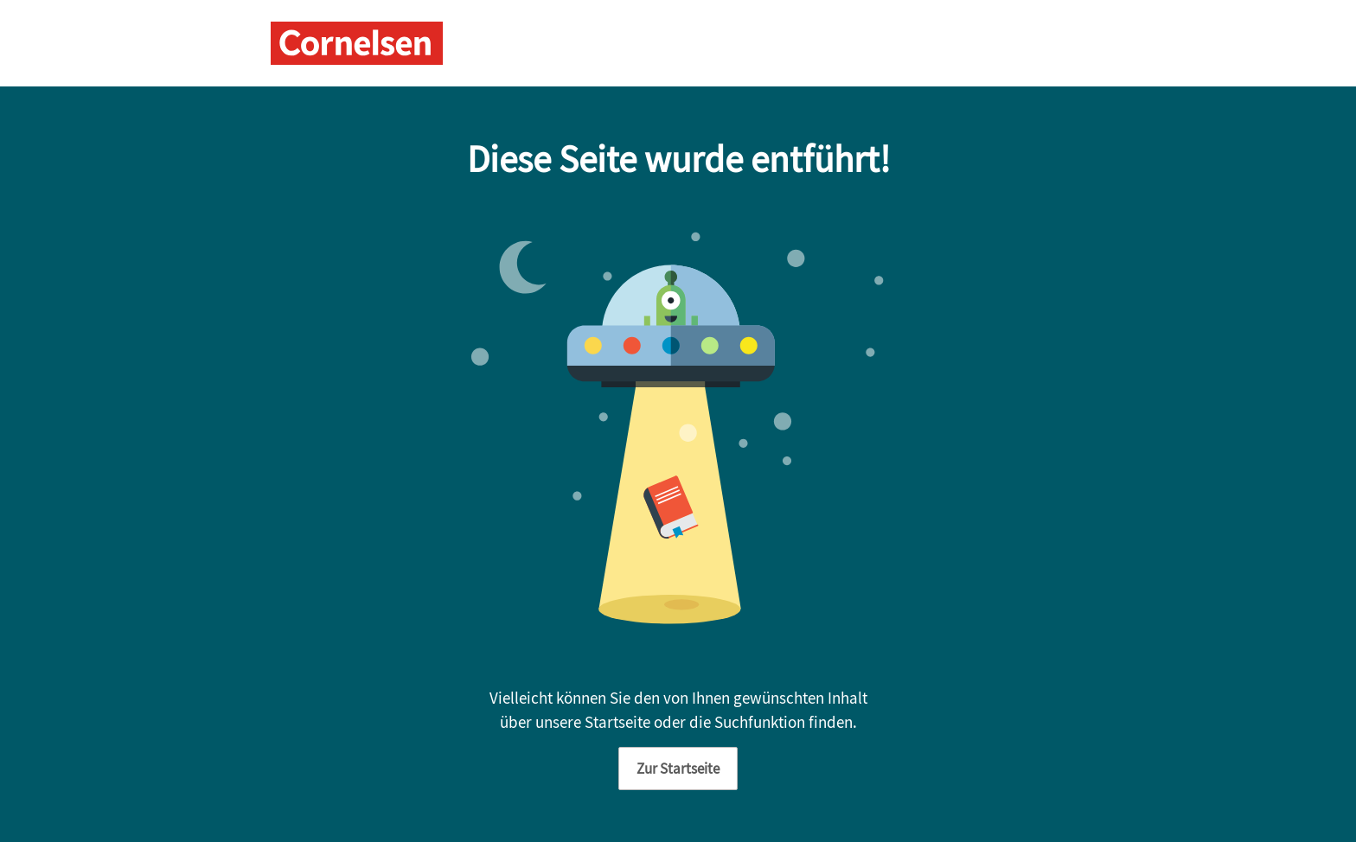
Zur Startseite (678, 768)
